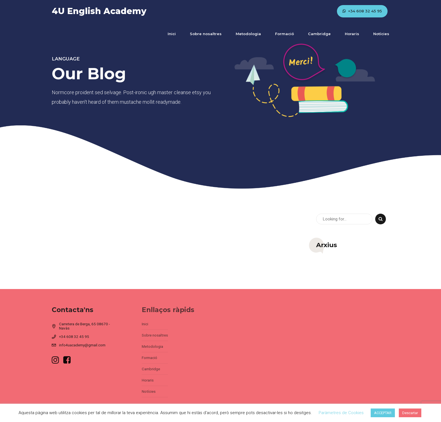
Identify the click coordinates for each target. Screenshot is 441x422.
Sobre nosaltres (206, 33)
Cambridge (319, 33)
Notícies (381, 33)
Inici (172, 33)
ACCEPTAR (383, 413)
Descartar (410, 413)
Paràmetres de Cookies (341, 412)
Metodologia (248, 33)
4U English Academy (99, 11)
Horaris (352, 33)
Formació (284, 33)
